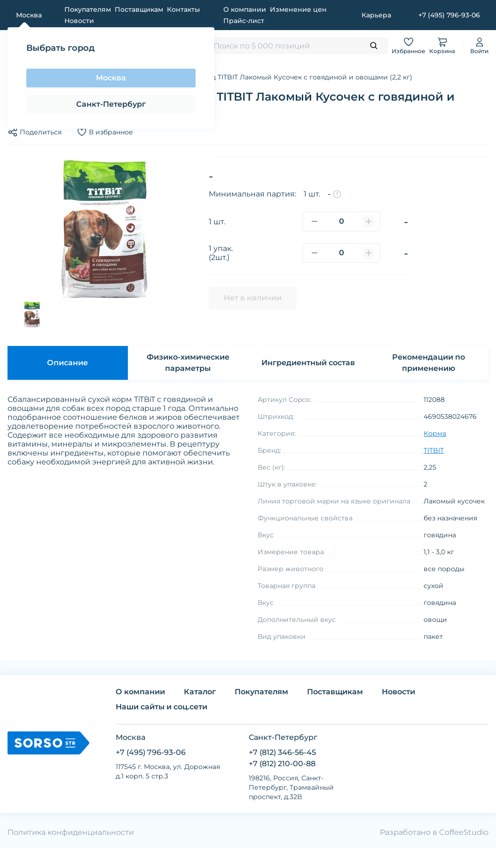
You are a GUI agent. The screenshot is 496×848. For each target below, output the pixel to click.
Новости (79, 20)
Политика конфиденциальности (71, 832)
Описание (67, 362)
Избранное (408, 45)
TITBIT (434, 450)
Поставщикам (139, 9)
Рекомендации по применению (428, 363)
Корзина (442, 45)
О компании (244, 9)
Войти (479, 45)
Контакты (183, 9)
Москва (111, 77)
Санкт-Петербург (111, 104)
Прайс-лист (243, 20)
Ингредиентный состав (308, 362)
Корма (435, 433)
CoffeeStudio (463, 832)
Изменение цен (298, 9)
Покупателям (87, 9)
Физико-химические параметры (188, 363)
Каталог (200, 691)
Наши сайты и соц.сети (161, 706)
